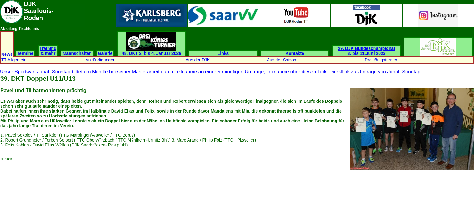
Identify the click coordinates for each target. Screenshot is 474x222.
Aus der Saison (281, 59)
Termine (25, 53)
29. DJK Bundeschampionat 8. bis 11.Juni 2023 (366, 51)
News (7, 54)
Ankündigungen (100, 59)
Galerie (105, 53)
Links (223, 53)
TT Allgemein (13, 59)
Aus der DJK (198, 59)
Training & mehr (48, 51)
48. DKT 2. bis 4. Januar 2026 (151, 51)
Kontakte (295, 53)
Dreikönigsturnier (381, 59)
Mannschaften (76, 53)
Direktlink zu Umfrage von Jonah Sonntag (375, 71)
